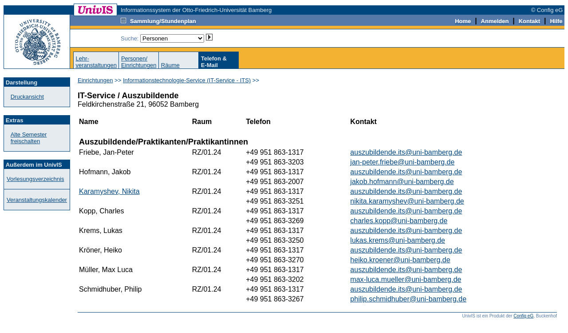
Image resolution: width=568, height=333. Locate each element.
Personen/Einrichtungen (139, 61)
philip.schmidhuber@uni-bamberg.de (408, 299)
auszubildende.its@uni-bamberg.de (406, 152)
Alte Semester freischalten (29, 137)
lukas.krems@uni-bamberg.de (397, 240)
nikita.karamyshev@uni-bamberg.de (407, 201)
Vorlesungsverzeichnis (35, 179)
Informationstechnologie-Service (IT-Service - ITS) (187, 80)
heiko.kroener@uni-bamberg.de (400, 260)
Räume (170, 65)
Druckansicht (27, 96)
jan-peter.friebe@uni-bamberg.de (402, 162)
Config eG (523, 315)
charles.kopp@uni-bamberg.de (398, 221)
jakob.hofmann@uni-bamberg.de (402, 181)
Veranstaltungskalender (37, 200)
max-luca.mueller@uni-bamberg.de (405, 279)
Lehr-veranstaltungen (96, 61)
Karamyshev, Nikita (109, 191)
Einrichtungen (95, 80)
